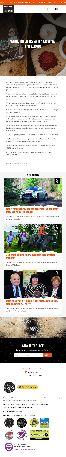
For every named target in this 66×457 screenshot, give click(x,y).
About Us (6, 404)
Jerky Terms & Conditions (19, 404)
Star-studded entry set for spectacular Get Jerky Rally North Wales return (32, 211)
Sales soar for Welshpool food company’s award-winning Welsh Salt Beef (32, 302)
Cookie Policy (44, 404)
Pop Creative (31, 415)
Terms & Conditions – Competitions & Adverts (18, 407)
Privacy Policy (33, 404)
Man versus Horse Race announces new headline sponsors (30, 256)
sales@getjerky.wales (33, 375)
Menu (58, 9)
